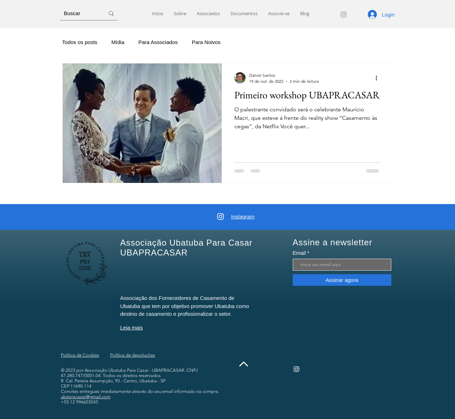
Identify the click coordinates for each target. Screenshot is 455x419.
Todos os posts (79, 42)
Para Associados (158, 42)
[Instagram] (343, 14)
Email (299, 252)
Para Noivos (206, 42)
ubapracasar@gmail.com (85, 396)
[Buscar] (79, 13)
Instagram (243, 217)
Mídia (118, 42)
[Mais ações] (379, 78)
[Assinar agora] (342, 280)
